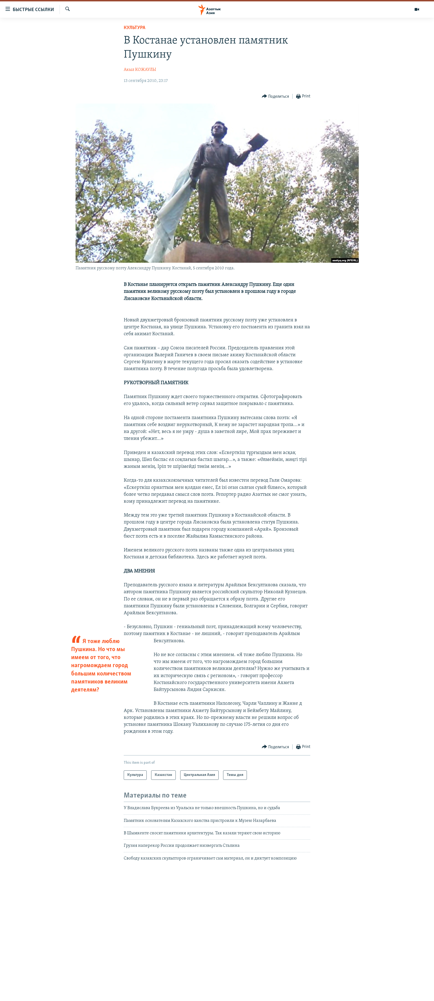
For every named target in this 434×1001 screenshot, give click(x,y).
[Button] (275, 96)
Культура (134, 27)
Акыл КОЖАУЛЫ (140, 70)
